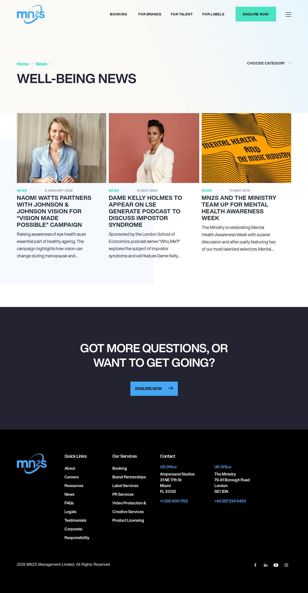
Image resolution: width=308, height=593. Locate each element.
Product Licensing (128, 520)
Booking (118, 14)
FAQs (69, 503)
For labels (213, 14)
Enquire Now (256, 14)
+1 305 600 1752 (174, 501)
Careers (71, 477)
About (69, 468)
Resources (73, 486)
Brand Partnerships (129, 477)
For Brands (149, 14)
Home (23, 64)
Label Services (125, 486)
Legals (70, 512)
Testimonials (75, 520)
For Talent (182, 14)
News (41, 64)
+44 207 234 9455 (230, 501)
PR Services (123, 494)
